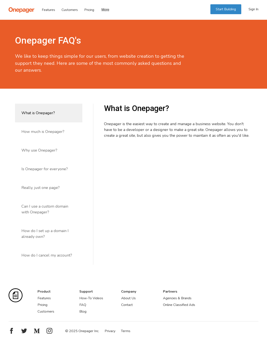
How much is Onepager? (42, 131)
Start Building (226, 9)
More (105, 10)
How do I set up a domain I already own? (45, 233)
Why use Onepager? (39, 150)
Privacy (110, 331)
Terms (125, 331)
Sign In (253, 9)
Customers (70, 10)
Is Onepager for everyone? (44, 169)
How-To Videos (91, 298)
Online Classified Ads (179, 304)
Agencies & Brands (177, 298)
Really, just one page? (40, 187)
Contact (127, 304)
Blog (82, 311)
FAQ (82, 304)
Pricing (89, 10)
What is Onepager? (38, 113)
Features (48, 10)
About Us (128, 298)
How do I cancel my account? (46, 255)
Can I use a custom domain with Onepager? (44, 209)
